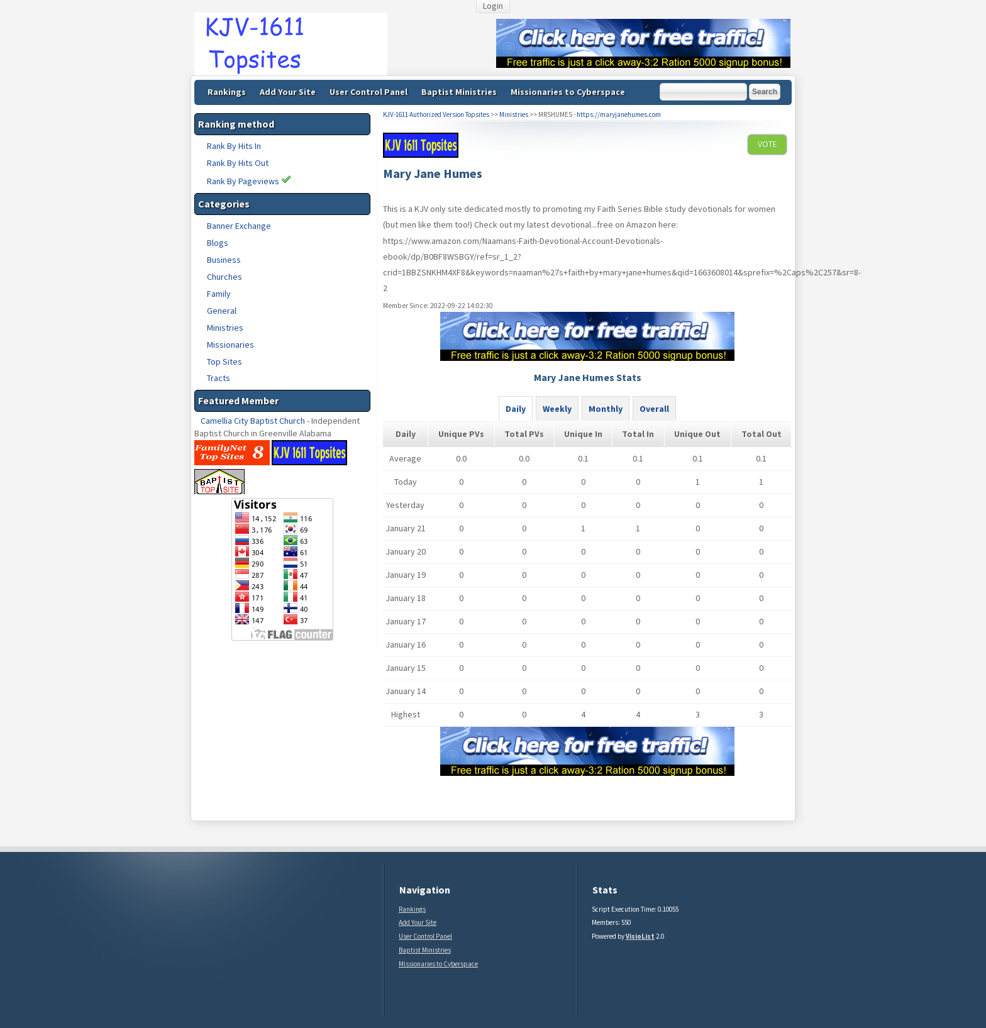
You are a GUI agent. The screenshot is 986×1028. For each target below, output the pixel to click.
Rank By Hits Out (238, 163)
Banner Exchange (239, 225)
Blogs (217, 242)
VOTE (767, 144)
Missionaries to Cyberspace (568, 91)
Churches (224, 276)
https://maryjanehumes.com (619, 114)
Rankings (227, 91)
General (221, 310)
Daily (516, 408)
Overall (654, 408)
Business (224, 259)
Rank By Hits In (234, 146)
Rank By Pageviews (249, 181)
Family (219, 293)
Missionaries (230, 344)
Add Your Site (288, 91)
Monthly (606, 408)
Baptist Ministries (459, 91)
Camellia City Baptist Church (253, 420)
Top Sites (224, 361)
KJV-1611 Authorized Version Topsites (436, 114)
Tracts (218, 378)
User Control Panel (368, 91)
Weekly (557, 408)
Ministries (225, 327)
